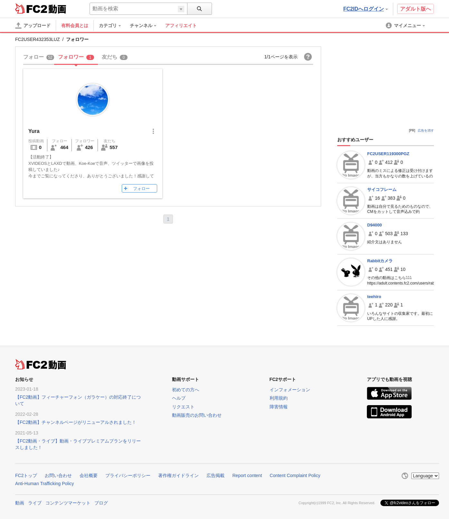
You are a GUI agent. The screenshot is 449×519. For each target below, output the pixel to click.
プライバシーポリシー (127, 475)
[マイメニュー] (406, 25)
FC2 (31, 8)
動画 (19, 502)
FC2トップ (26, 475)
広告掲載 (215, 475)
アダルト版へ (415, 9)
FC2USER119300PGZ (388, 153)
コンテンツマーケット (68, 502)
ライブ (35, 502)
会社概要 (89, 475)
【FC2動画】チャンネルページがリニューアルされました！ (75, 422)
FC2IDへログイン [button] (365, 9)
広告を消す (426, 130)
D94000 (374, 225)
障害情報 (279, 406)
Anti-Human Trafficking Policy (44, 483)
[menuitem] (113, 25)
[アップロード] (33, 25)
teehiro (374, 296)
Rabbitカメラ (380, 260)
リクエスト (183, 406)
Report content (247, 475)
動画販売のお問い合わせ (197, 415)
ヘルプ (179, 398)
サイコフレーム (381, 189)
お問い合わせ (58, 475)
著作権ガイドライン (178, 475)
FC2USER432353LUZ (37, 39)
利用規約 (279, 398)
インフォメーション (290, 389)
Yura (34, 131)
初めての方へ (185, 389)
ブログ (101, 502)
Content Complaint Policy (295, 475)
